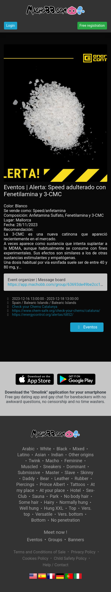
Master (52, 472)
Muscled (29, 466)
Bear (44, 478)
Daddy (28, 478)
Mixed (78, 448)
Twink (34, 460)
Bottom (38, 520)
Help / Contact (55, 565)
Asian (40, 454)
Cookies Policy (35, 558)
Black (61, 448)
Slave (70, 472)
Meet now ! (55, 532)
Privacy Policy (83, 552)
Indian (57, 454)
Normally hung (73, 502)
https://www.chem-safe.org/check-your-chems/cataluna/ (56, 311)
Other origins (81, 454)
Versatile (43, 514)
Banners (76, 539)
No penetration (65, 520)
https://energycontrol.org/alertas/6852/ (42, 315)
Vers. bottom (70, 514)
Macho (52, 460)
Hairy (49, 502)
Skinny (86, 472)
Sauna (38, 496)
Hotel (75, 490)
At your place (52, 490)
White (45, 448)
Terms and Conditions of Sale (39, 552)
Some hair (29, 502)
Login (10, 25)
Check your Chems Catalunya (34, 307)
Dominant (75, 466)
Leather (62, 478)
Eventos (86, 327)
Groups (55, 539)
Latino (23, 454)
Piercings (25, 484)
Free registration (92, 25)
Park (54, 496)
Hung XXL (53, 508)
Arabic (28, 448)
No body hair (76, 496)
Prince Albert (52, 484)
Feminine (73, 460)
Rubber (82, 478)
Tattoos (77, 484)
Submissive (29, 472)
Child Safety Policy (70, 558)
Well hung (29, 508)
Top (72, 508)
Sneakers (52, 466)
